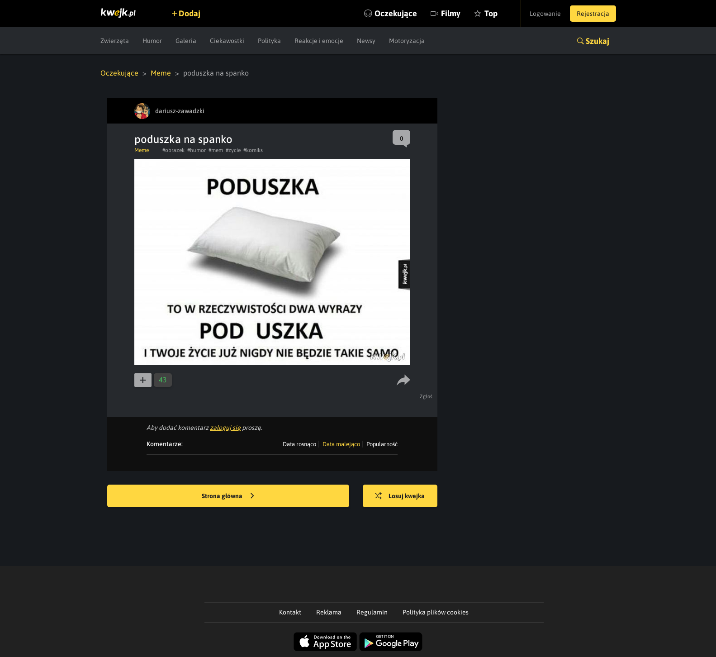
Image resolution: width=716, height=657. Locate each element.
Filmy (450, 13)
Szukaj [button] (597, 41)
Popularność (382, 444)
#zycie (233, 150)
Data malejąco (341, 444)
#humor (196, 150)
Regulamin (372, 612)
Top (491, 13)
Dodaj (189, 13)
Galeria (185, 40)
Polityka (269, 40)
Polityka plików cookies (436, 612)
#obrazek (173, 150)
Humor (152, 40)
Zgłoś (426, 396)
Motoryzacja (407, 40)
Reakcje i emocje (318, 40)
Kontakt (290, 612)
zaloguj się (225, 427)
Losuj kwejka (400, 496)
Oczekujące (396, 13)
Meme (161, 73)
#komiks (253, 150)
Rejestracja (593, 13)
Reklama (328, 612)
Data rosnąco (299, 444)
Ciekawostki (227, 40)
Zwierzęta (114, 40)
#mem (216, 150)
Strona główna (228, 496)
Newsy (366, 40)
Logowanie (545, 13)
